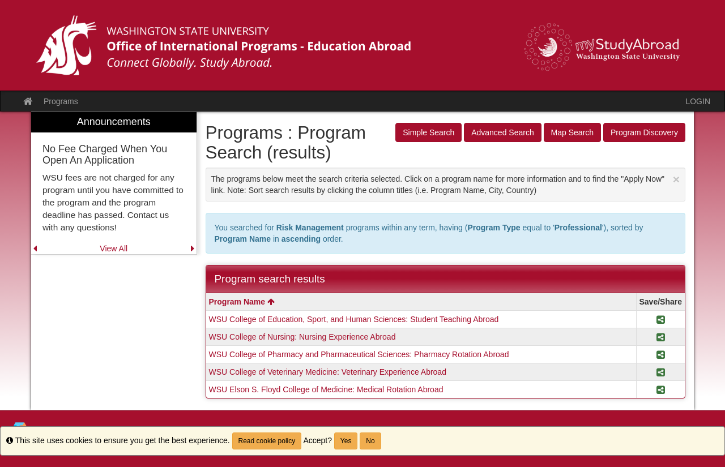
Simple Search (428, 132)
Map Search (572, 132)
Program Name (242, 301)
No (370, 441)
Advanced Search (502, 132)
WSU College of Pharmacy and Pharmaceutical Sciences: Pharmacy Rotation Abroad (359, 354)
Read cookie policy (267, 441)
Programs (61, 101)
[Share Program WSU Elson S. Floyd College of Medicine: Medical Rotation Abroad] (660, 389)
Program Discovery (644, 132)
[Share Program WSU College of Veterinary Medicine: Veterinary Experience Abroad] (660, 371)
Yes (346, 441)
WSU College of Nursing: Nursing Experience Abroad (302, 336)
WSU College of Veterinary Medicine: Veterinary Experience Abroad (327, 371)
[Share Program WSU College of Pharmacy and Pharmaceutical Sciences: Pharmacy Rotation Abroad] (660, 354)
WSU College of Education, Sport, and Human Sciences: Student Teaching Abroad (354, 319)
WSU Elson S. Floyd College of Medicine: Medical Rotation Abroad (326, 389)
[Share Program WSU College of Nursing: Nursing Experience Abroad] (660, 336)
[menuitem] (114, 183)
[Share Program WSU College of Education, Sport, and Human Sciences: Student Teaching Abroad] (660, 319)
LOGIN (697, 101)
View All (113, 248)
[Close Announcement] (676, 179)
